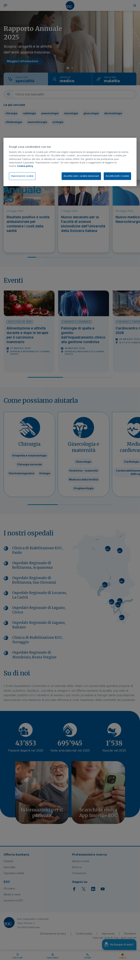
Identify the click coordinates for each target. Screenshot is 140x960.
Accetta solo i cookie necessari (81, 176)
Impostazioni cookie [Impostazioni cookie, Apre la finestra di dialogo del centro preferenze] (22, 176)
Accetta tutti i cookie (117, 176)
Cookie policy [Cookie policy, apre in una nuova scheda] (25, 166)
